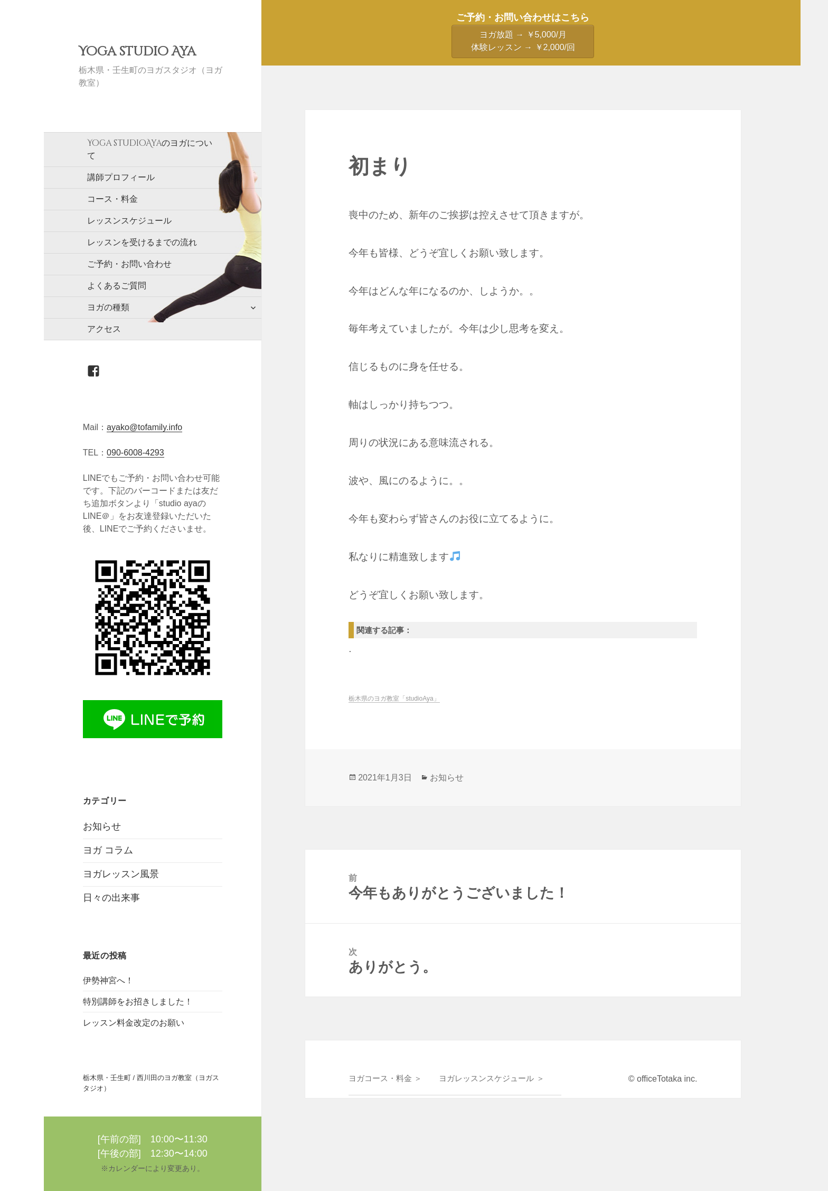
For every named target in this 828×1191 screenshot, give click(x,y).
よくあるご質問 (116, 285)
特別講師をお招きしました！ (138, 1001)
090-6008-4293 (135, 452)
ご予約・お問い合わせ (129, 263)
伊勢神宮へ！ (108, 980)
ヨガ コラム (108, 850)
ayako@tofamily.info (144, 427)
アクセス (104, 328)
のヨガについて (149, 148)
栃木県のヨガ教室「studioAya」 (394, 698)
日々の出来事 (111, 897)
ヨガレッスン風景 (121, 874)
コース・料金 (112, 198)
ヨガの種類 (108, 307)
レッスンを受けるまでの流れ (142, 242)
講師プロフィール (121, 177)
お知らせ (102, 826)
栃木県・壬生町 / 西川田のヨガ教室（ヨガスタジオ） (151, 1083)
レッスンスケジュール (129, 220)
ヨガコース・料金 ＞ (385, 1078)
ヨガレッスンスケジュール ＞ (491, 1078)
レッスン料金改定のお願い (133, 1022)
